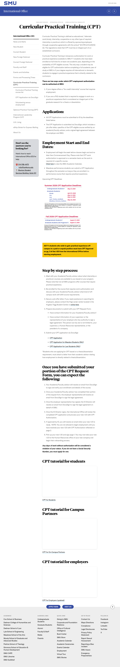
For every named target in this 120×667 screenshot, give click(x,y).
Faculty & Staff (43, 631)
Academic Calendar (64, 641)
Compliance (85, 626)
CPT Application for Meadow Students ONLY (67, 342)
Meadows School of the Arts (14, 635)
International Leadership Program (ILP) (22, 116)
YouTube (104, 629)
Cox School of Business (13, 619)
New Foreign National (21, 57)
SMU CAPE (8, 653)
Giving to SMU (62, 619)
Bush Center (62, 634)
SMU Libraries (9, 656)
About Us (16, 132)
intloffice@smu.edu (26, 167)
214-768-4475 (23, 164)
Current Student (19, 52)
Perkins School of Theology (14, 644)
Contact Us (85, 619)
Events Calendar (63, 647)
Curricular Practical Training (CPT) (25, 83)
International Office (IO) (56, 22)
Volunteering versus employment (23, 103)
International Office (16, 11)
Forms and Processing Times (24, 77)
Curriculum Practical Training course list (27, 91)
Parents (40, 638)
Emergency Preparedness (86, 654)
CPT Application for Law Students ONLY (65, 346)
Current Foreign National (22, 62)
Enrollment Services (42, 22)
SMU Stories (62, 657)
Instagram (104, 622)
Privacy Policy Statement (86, 633)
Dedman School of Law (12, 628)
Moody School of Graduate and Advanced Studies (15, 639)
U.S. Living (17, 122)
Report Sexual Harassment (86, 639)
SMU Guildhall (9, 660)
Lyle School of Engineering (14, 631)
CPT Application (56, 338)
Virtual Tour (61, 654)
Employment (62, 651)
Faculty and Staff (20, 67)
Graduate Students (45, 625)
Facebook (104, 619)
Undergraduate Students (43, 620)
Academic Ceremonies (65, 644)
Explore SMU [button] (112, 3)
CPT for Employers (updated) (53, 600)
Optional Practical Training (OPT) (25, 110)
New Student (18, 47)
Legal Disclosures (88, 629)
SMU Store (61, 637)
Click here (50, 164)
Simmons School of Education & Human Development (16, 648)
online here (75, 304)
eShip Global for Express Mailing (25, 127)
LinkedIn (104, 626)
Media (40, 635)
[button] (113, 607)
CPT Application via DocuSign (27, 97)
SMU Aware (85, 650)
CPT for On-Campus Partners (53, 552)
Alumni (40, 628)
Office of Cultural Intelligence (63, 629)
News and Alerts (19, 42)
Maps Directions (87, 622)
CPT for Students (49, 500)
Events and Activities (21, 72)
